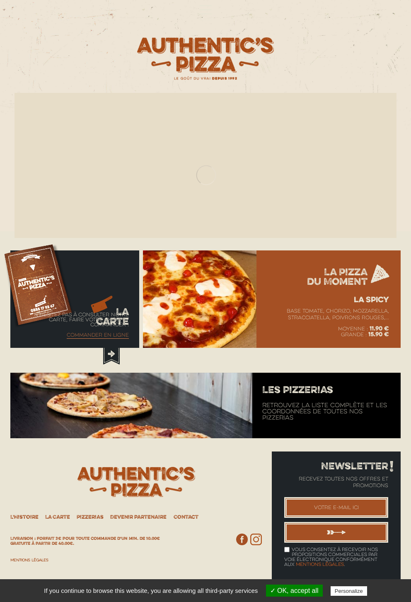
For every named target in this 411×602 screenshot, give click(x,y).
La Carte (57, 516)
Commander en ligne (98, 335)
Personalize (349, 591)
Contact (186, 516)
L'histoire (24, 516)
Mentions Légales (29, 560)
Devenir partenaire (138, 516)
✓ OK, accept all (294, 590)
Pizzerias (90, 516)
